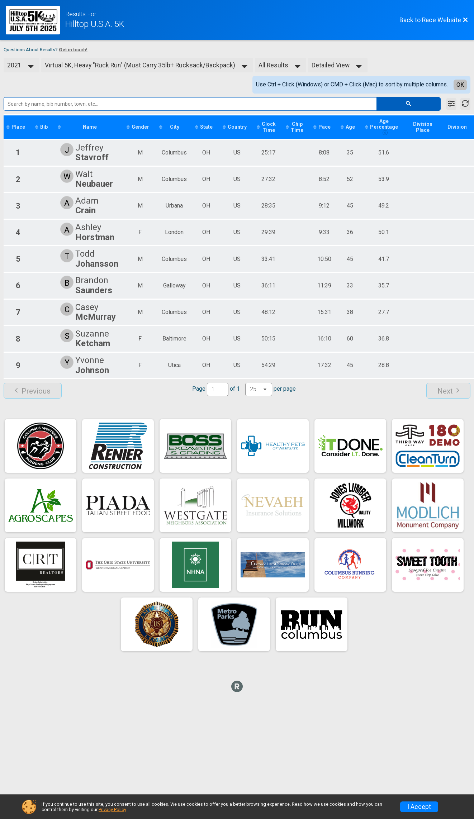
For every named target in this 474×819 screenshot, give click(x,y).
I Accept (419, 806)
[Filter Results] (451, 104)
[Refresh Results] (465, 104)
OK (460, 84)
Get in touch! (73, 49)
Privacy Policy (112, 809)
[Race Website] (35, 20)
